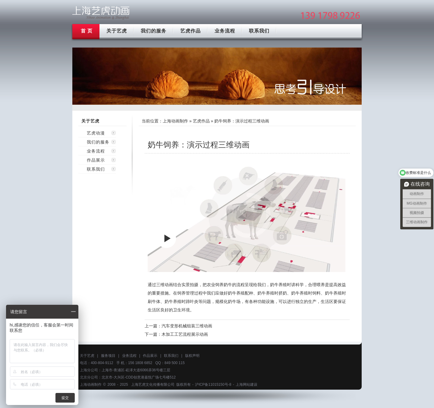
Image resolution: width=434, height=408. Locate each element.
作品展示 (96, 160)
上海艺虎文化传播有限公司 (153, 384)
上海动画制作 (175, 121)
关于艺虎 (116, 30)
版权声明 (192, 356)
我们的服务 (153, 30)
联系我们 (259, 30)
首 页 (87, 30)
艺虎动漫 (96, 133)
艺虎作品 (190, 30)
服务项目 (108, 356)
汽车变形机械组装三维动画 (187, 325)
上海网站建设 (246, 384)
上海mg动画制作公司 (101, 13)
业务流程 (225, 30)
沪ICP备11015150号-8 (213, 384)
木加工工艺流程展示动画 (185, 334)
